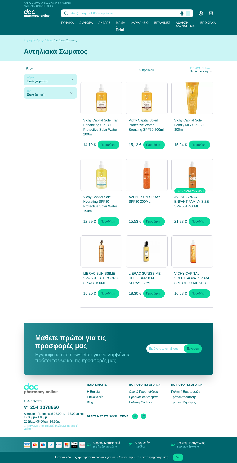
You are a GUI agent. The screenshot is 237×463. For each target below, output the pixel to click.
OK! (178, 457)
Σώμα (48, 40)
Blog (90, 402)
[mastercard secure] (67, 445)
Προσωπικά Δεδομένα (143, 397)
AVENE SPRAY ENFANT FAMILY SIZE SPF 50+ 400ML (191, 201)
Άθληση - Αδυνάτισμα (185, 24)
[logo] (39, 13)
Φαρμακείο (139, 22)
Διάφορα (86, 22)
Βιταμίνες (162, 22)
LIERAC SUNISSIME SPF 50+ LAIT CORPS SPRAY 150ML (100, 278)
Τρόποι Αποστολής (183, 397)
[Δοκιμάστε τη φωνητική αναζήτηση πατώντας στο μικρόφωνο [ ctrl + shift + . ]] (182, 13)
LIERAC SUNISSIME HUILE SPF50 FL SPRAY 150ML (145, 278)
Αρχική (28, 40)
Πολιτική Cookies (140, 402)
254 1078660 (44, 407)
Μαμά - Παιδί (120, 26)
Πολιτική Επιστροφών (185, 391)
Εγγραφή (193, 348)
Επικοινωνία (95, 397)
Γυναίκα (67, 22)
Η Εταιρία (93, 391)
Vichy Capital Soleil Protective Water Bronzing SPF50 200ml (146, 125)
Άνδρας (104, 22)
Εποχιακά (208, 22)
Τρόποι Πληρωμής (183, 402)
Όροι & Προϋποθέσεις (143, 391)
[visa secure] (75, 445)
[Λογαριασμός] (201, 13)
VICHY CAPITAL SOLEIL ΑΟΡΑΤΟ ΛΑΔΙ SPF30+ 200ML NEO (191, 278)
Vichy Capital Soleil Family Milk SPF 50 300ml (188, 125)
